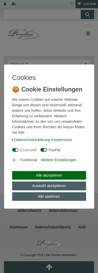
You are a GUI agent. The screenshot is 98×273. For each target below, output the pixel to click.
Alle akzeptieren (49, 175)
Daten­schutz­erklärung (31, 140)
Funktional (28, 160)
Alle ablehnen (49, 196)
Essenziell (28, 150)
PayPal (54, 150)
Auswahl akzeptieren (49, 186)
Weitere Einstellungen (58, 160)
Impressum (62, 140)
